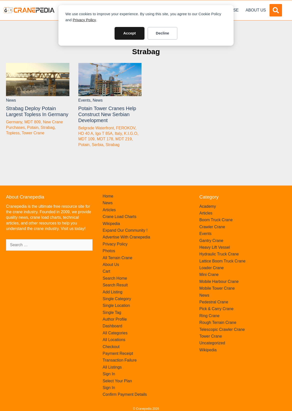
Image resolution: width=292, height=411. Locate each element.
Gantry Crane (211, 240)
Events (84, 100)
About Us (256, 10)
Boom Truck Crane (216, 220)
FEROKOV (125, 128)
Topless (12, 133)
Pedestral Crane (213, 302)
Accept (129, 33)
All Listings (112, 367)
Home (108, 196)
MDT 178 (105, 139)
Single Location (116, 305)
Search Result (115, 285)
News (11, 100)
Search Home (115, 278)
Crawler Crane (212, 227)
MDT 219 (123, 139)
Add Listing (112, 292)
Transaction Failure (120, 360)
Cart (106, 271)
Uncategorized (212, 343)
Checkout (111, 347)
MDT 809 (32, 122)
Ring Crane (209, 316)
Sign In (109, 374)
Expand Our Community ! (125, 230)
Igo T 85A (104, 133)
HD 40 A (85, 133)
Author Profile (115, 319)
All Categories (115, 333)
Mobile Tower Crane (217, 288)
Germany (14, 122)
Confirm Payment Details (125, 394)
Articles (109, 210)
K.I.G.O (130, 133)
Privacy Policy (84, 20)
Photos (109, 251)
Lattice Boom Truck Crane (222, 261)
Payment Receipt (118, 353)
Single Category (117, 299)
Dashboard (112, 326)
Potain (32, 127)
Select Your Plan (117, 381)
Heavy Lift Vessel (214, 247)
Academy (207, 206)
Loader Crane (211, 268)
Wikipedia (111, 223)
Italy (118, 133)
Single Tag (112, 312)
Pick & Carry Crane (216, 309)
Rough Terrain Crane (217, 322)
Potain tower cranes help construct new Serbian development (107, 114)
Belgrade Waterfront (96, 128)
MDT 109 (86, 139)
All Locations (114, 340)
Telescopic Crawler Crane (222, 329)
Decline (162, 33)
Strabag (146, 51)
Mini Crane (209, 274)
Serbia (97, 145)
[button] (276, 10)
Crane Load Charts (119, 216)
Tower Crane (33, 133)
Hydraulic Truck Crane (219, 254)
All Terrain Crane (117, 258)
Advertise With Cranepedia (126, 237)
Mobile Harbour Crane (219, 281)
